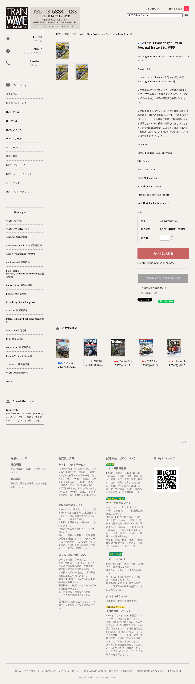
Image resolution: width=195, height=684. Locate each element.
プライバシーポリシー (69, 670)
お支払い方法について (95, 670)
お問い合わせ (49, 670)
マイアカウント (153, 8)
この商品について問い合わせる (163, 278)
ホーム (17, 670)
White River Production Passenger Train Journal (106, 34)
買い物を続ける (149, 293)
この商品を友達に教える (153, 287)
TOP (58, 34)
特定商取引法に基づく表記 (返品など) (156, 262)
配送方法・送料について (121, 670)
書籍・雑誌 (70, 34)
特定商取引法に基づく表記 (150, 670)
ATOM (177, 670)
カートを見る (179, 8)
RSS (169, 670)
